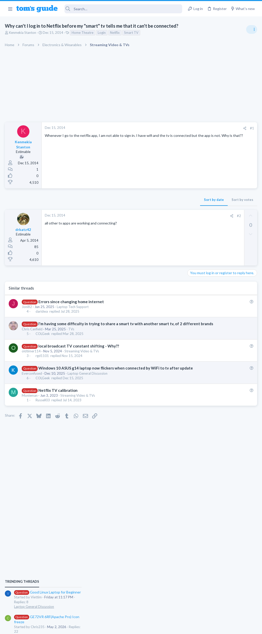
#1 (170, 128)
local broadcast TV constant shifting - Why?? (78, 351)
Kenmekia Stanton (22, 32)
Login (102, 32)
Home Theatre (83, 32)
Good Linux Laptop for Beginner (222, 289)
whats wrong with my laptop (219, 344)
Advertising (76, 627)
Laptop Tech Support (73, 307)
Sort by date (132, 200)
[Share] (162, 128)
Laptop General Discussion (88, 384)
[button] (10, 8)
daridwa (42, 311)
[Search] (123, 8)
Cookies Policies (112, 627)
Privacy (144, 627)
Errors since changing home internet (71, 301)
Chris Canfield (32, 334)
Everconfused (32, 384)
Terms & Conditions (179, 627)
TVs (71, 334)
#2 (157, 216)
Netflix (115, 32)
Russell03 (43, 411)
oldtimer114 (31, 356)
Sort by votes (160, 200)
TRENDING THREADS (197, 279)
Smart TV (131, 32)
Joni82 (27, 307)
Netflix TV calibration (58, 401)
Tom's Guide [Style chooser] (220, 605)
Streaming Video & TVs (82, 356)
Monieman (30, 406)
